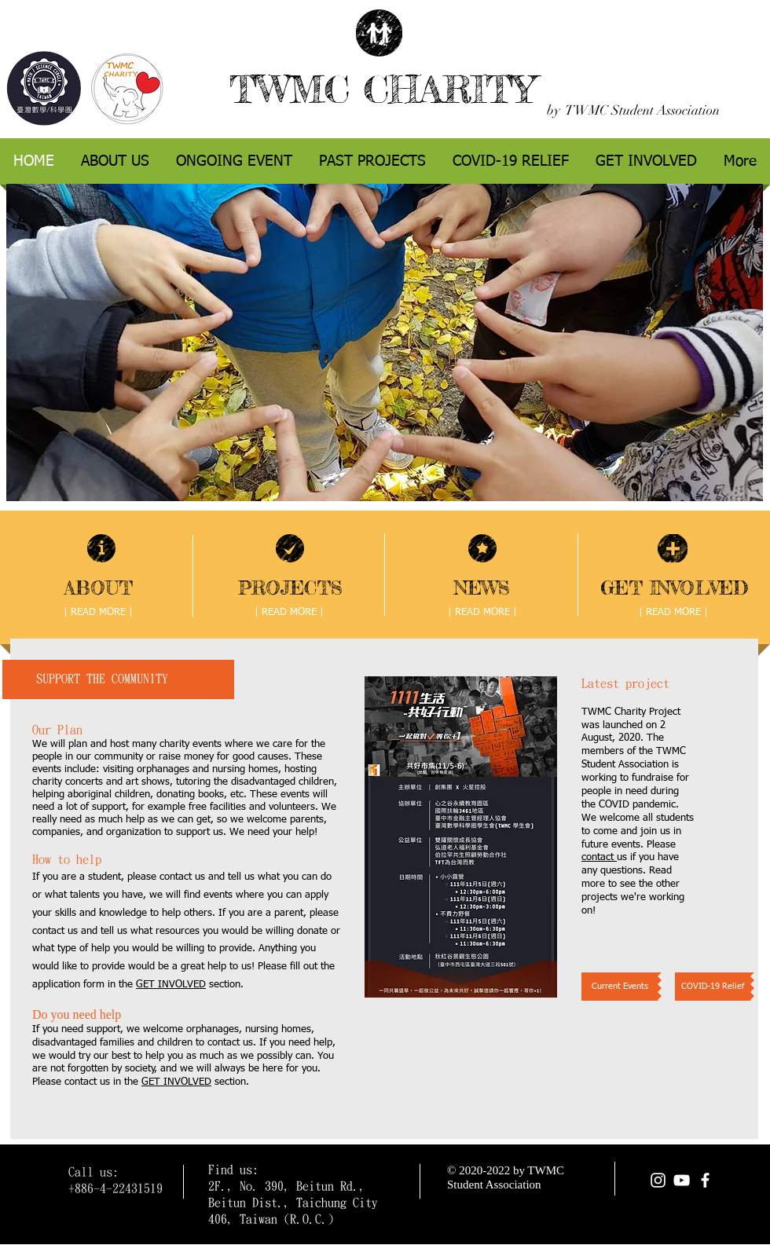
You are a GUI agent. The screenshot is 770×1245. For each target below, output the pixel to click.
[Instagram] (658, 1180)
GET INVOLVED (171, 985)
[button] (461, 837)
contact (599, 857)
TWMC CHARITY (382, 89)
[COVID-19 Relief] (712, 986)
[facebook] (705, 1180)
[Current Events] (619, 986)
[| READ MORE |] (98, 613)
